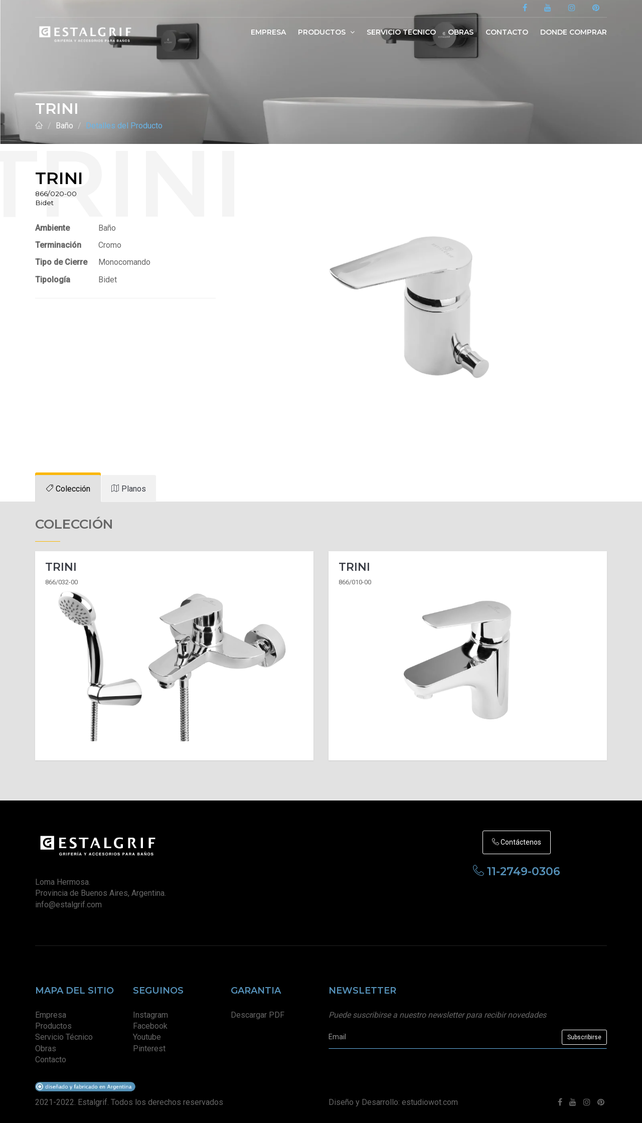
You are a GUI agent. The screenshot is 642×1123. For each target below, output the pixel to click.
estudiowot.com (430, 1102)
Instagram (150, 1015)
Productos (326, 32)
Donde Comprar (573, 32)
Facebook (150, 1026)
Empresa (268, 32)
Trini (61, 567)
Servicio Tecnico (401, 32)
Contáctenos (516, 842)
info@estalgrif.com (68, 904)
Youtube (147, 1037)
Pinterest (149, 1048)
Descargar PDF (257, 1015)
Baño (64, 125)
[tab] (68, 489)
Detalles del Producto (124, 125)
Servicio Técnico (64, 1037)
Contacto (507, 32)
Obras (460, 32)
